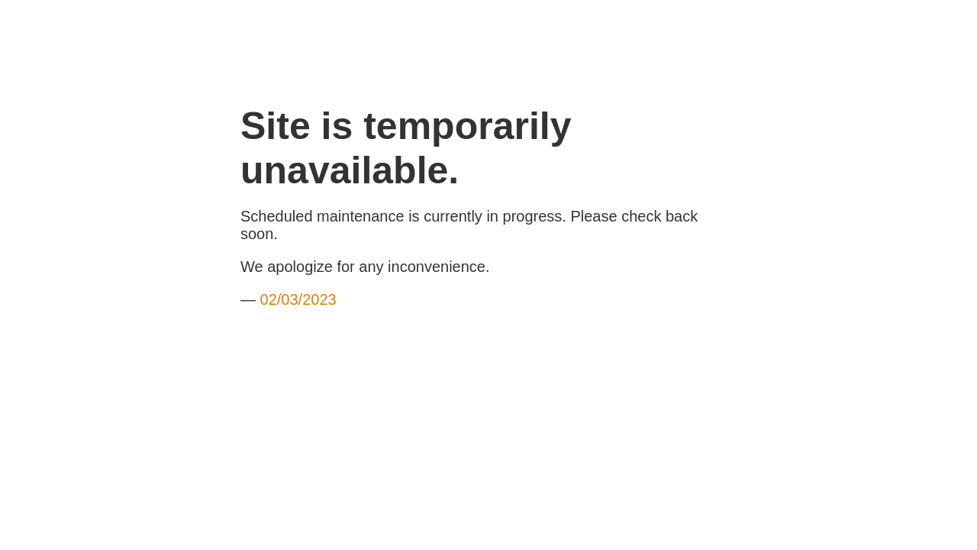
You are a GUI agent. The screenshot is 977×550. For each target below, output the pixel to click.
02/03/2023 (298, 299)
